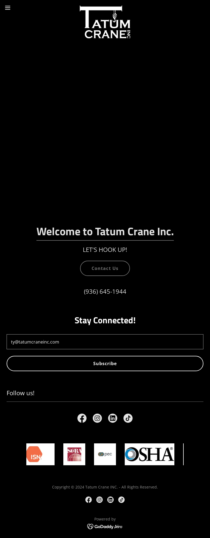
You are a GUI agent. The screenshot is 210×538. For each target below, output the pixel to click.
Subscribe (105, 363)
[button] (17, 7)
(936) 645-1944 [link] (105, 291)
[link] (105, 7)
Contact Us (105, 268)
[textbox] (105, 341)
